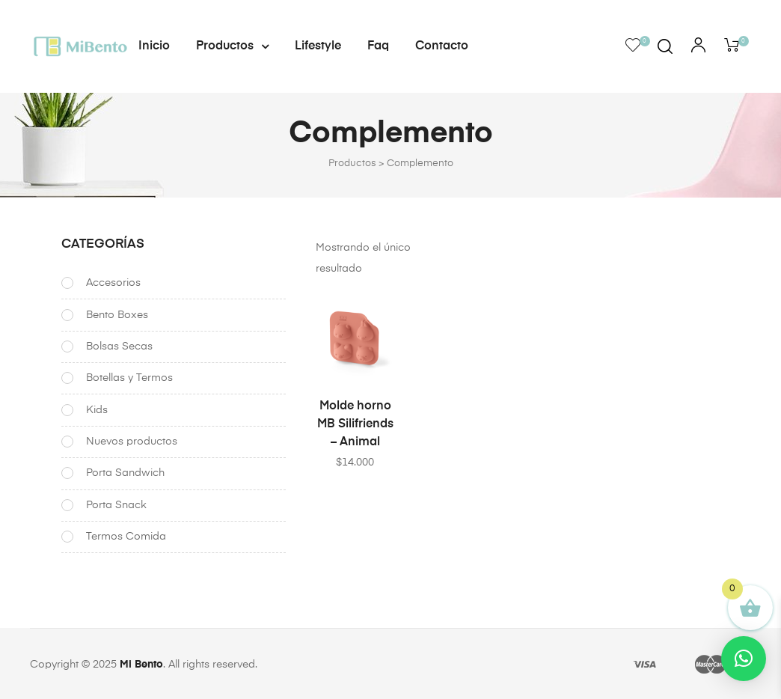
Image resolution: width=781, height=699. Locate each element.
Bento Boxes (117, 314)
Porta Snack (116, 504)
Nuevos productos (131, 441)
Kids (97, 409)
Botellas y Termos (129, 378)
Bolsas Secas (119, 346)
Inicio (154, 46)
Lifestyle (318, 46)
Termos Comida (126, 536)
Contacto (441, 46)
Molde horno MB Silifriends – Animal (355, 424)
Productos (232, 46)
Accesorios (113, 283)
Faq (378, 46)
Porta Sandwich (125, 472)
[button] (743, 658)
